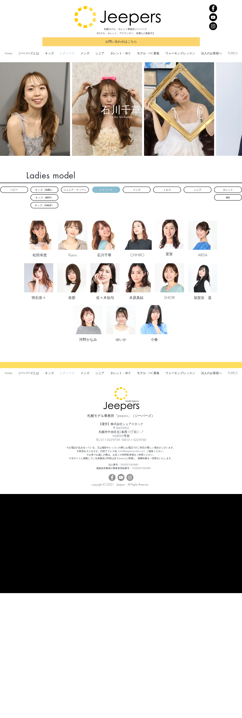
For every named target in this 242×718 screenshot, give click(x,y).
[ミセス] (167, 190)
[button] (106, 190)
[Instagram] (213, 26)
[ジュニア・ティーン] (75, 190)
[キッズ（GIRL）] (44, 190)
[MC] (228, 197)
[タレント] (228, 190)
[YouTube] (213, 17)
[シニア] (198, 190)
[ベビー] (14, 190)
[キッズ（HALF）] (44, 205)
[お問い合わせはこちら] (121, 41)
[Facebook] (213, 8)
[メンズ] (137, 190)
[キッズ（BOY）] (44, 197)
